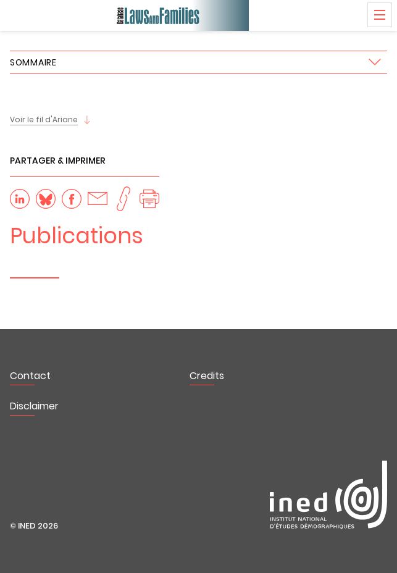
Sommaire (33, 62)
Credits (207, 376)
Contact (30, 376)
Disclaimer (34, 406)
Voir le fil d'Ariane (44, 119)
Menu (379, 14)
